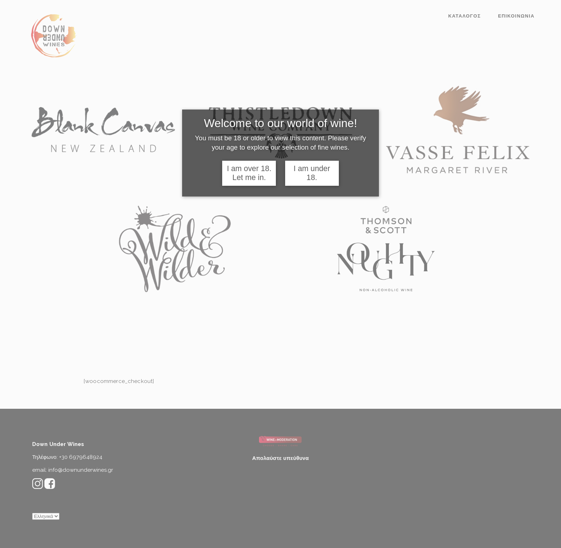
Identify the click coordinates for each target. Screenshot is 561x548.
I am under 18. (312, 173)
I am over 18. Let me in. (249, 173)
